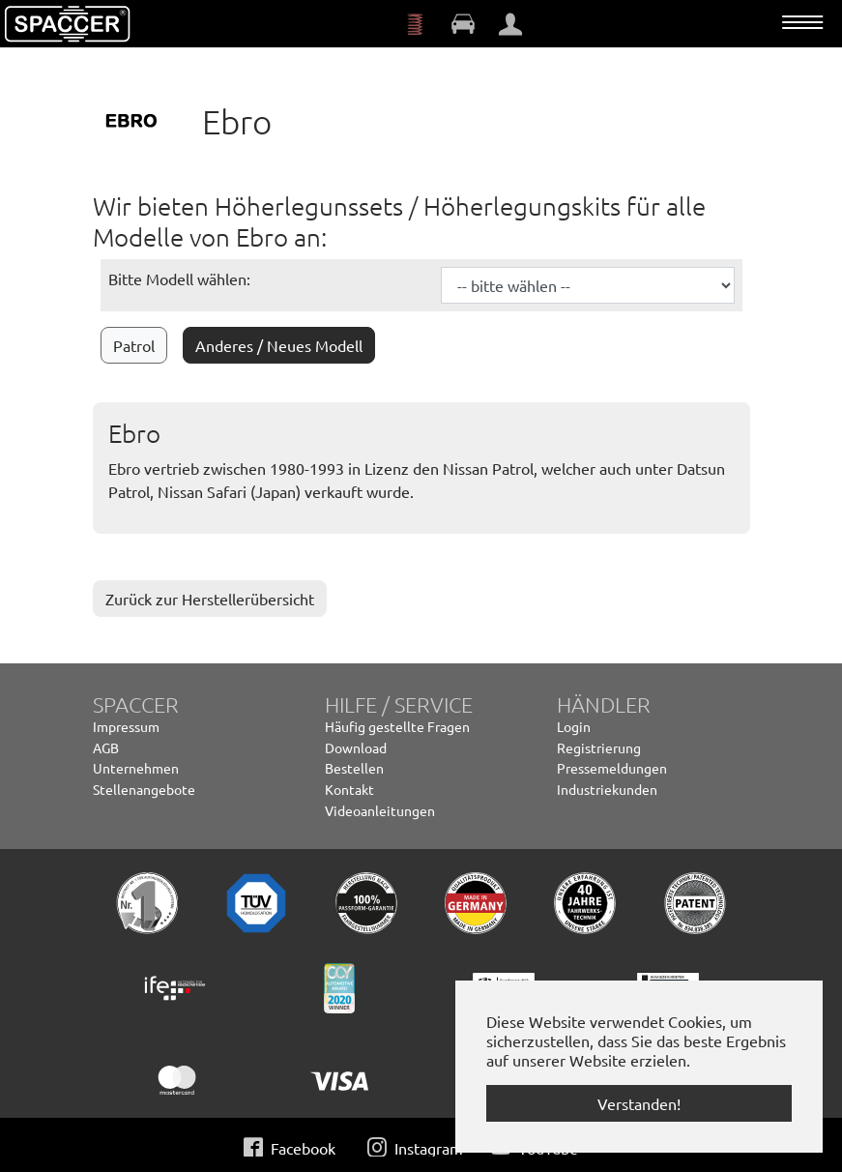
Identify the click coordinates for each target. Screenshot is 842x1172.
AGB (106, 747)
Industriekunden (607, 789)
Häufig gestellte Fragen (397, 726)
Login (574, 726)
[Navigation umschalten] (802, 22)
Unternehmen (136, 767)
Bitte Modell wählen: (179, 278)
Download (356, 747)
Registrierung (599, 747)
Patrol (134, 345)
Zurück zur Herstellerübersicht (209, 598)
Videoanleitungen (380, 810)
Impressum (126, 726)
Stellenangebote (144, 789)
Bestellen (354, 767)
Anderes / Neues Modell (279, 345)
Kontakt (349, 789)
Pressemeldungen (612, 767)
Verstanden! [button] (639, 1103)
